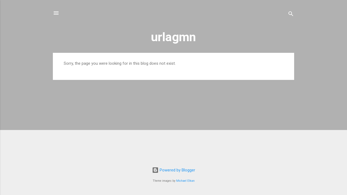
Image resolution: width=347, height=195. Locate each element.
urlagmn (173, 37)
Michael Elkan (185, 181)
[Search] (291, 14)
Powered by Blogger (173, 170)
